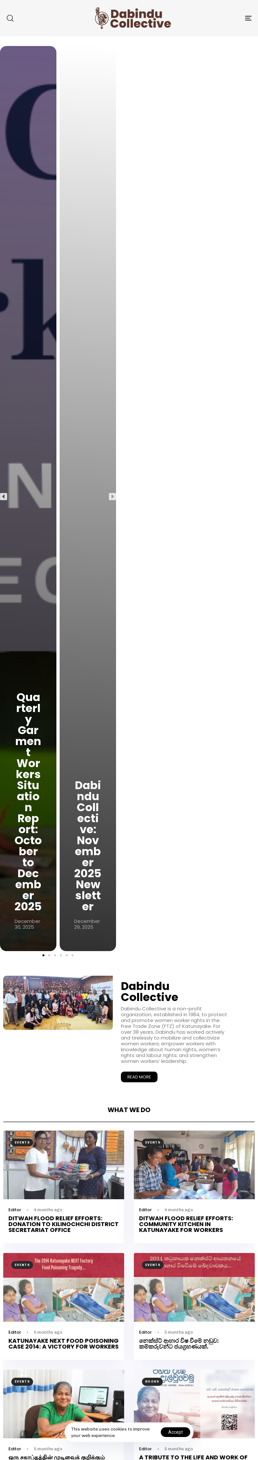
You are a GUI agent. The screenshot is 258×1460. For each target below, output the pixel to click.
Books (152, 1382)
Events (22, 1142)
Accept (175, 1432)
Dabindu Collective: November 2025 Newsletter (87, 845)
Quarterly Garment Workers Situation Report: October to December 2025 (28, 801)
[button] (10, 18)
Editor (14, 1210)
